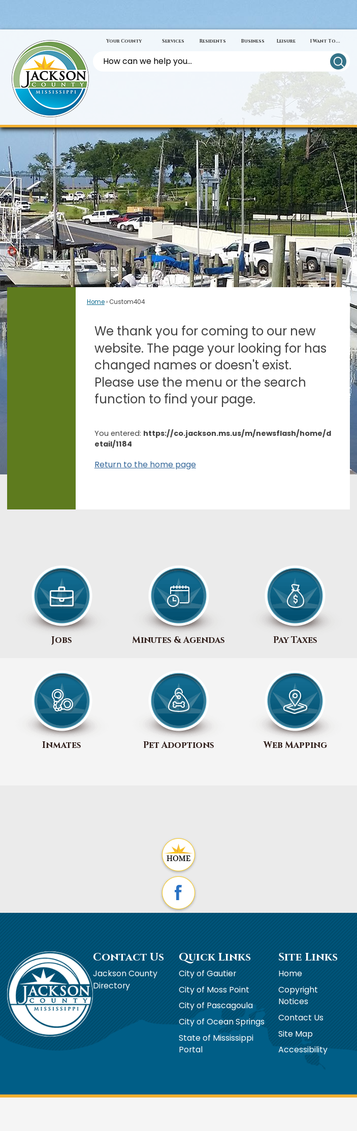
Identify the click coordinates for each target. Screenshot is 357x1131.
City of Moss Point (214, 990)
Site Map (295, 1034)
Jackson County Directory (125, 979)
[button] (338, 61)
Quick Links (215, 957)
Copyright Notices (298, 996)
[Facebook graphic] (178, 894)
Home (96, 302)
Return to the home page (145, 464)
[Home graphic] (178, 856)
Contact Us (300, 1017)
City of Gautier (207, 973)
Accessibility (303, 1049)
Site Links (308, 957)
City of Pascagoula (216, 1005)
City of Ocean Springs (222, 1021)
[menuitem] (124, 42)
